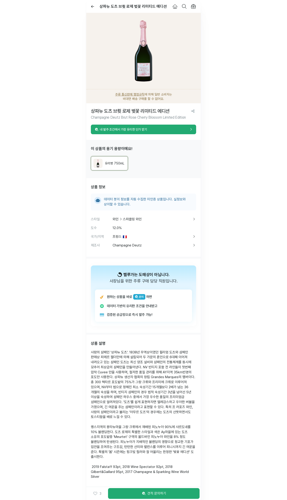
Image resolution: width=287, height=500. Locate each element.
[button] (97, 493)
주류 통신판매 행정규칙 (129, 94)
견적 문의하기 (153, 493)
